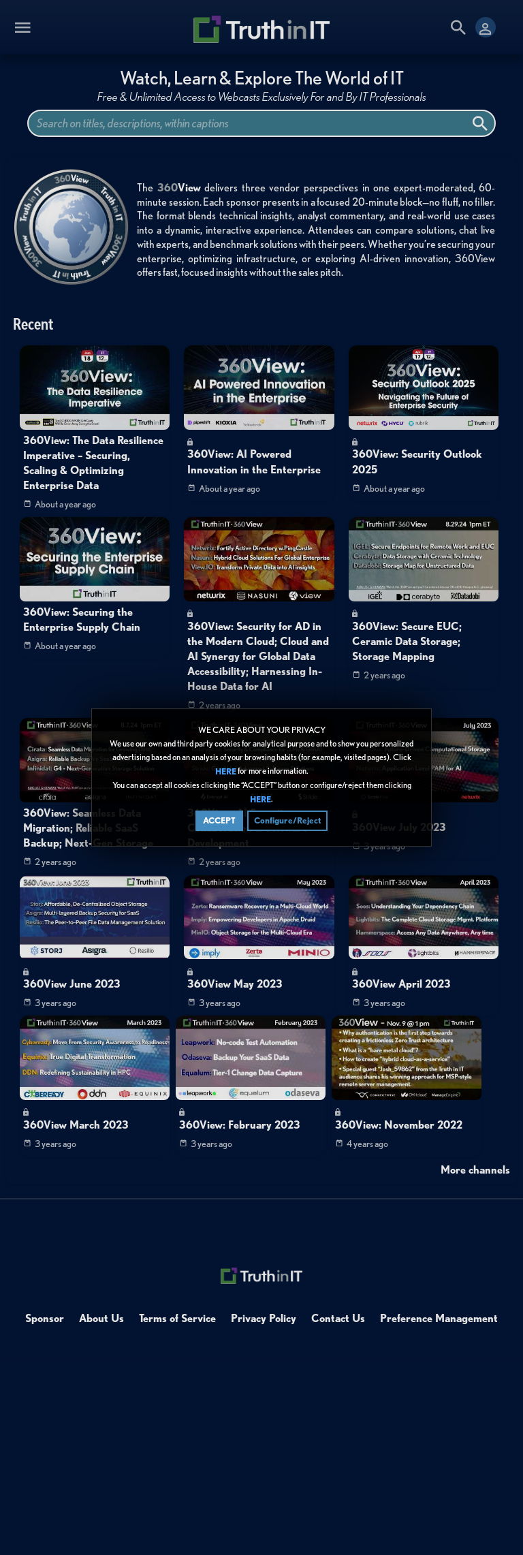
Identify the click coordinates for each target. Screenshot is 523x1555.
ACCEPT (219, 820)
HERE (225, 771)
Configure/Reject (287, 820)
